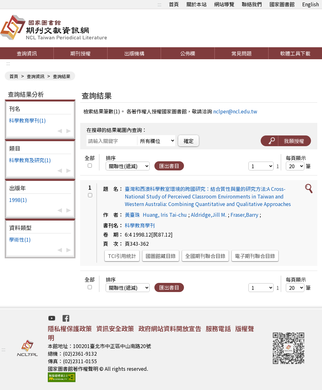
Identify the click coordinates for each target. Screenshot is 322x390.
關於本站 (196, 4)
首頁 (174, 4)
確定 (189, 141)
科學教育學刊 (140, 225)
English (310, 4)
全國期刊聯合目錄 (205, 256)
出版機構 (134, 53)
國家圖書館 (282, 4)
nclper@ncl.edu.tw (235, 111)
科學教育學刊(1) (27, 120)
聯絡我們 (252, 4)
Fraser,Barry (244, 214)
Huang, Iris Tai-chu (165, 214)
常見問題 (241, 53)
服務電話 (218, 328)
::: (159, 4)
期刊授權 (80, 53)
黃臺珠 (132, 214)
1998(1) (18, 200)
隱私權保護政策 (70, 328)
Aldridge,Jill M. (208, 214)
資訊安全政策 (115, 328)
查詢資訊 (27, 53)
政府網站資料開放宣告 (169, 328)
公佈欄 (187, 53)
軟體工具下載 (295, 53)
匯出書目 (169, 165)
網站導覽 (224, 4)
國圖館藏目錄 (161, 256)
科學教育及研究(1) (30, 160)
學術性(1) (20, 239)
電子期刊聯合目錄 (255, 256)
